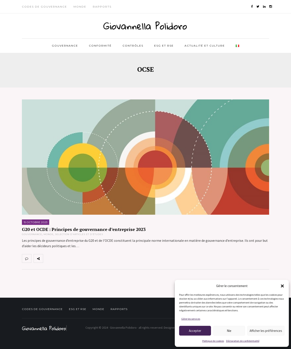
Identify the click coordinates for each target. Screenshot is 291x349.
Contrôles (133, 45)
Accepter (195, 331)
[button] (282, 286)
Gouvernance (65, 45)
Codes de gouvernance (44, 6)
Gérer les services (190, 318)
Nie (229, 331)
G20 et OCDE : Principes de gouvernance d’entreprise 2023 (84, 229)
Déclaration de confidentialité (242, 341)
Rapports (102, 6)
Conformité (100, 45)
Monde (80, 6)
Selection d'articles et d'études (79, 234)
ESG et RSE (164, 45)
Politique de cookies (213, 341)
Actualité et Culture (205, 45)
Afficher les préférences (266, 331)
